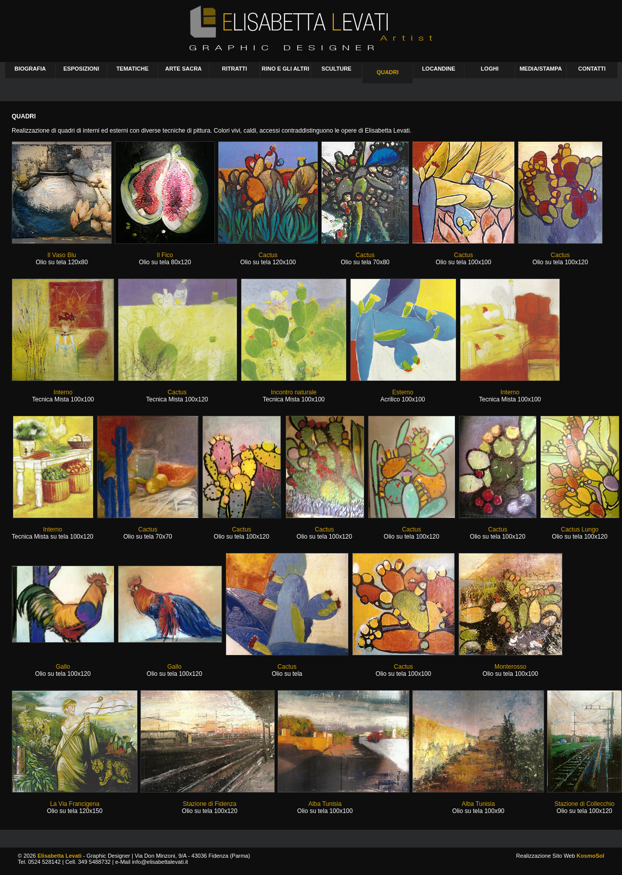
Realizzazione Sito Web (560, 856)
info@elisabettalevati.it (160, 862)
